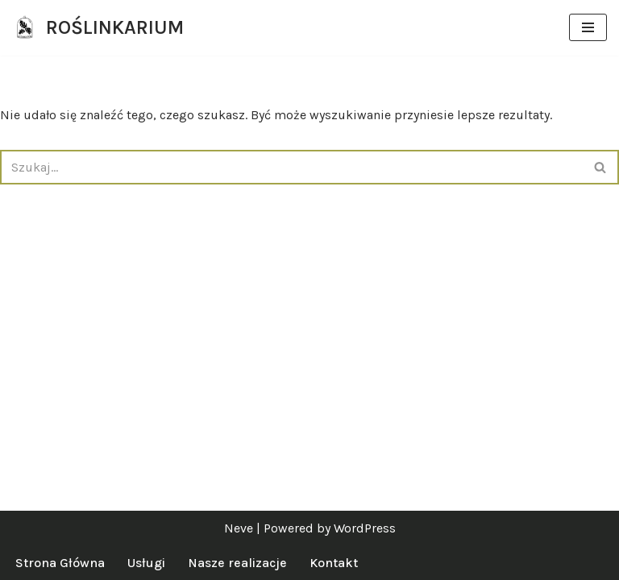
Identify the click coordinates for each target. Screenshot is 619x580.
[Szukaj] (291, 167)
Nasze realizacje (237, 562)
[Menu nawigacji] (588, 27)
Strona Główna (60, 562)
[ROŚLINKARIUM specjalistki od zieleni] (98, 27)
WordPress (365, 528)
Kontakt (334, 562)
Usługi (146, 562)
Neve (238, 528)
